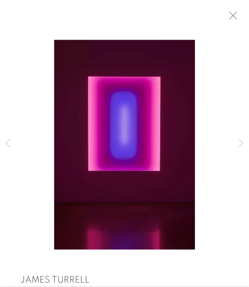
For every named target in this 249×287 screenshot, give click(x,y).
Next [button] (241, 143)
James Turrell (54, 281)
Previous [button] (8, 143)
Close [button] (233, 18)
